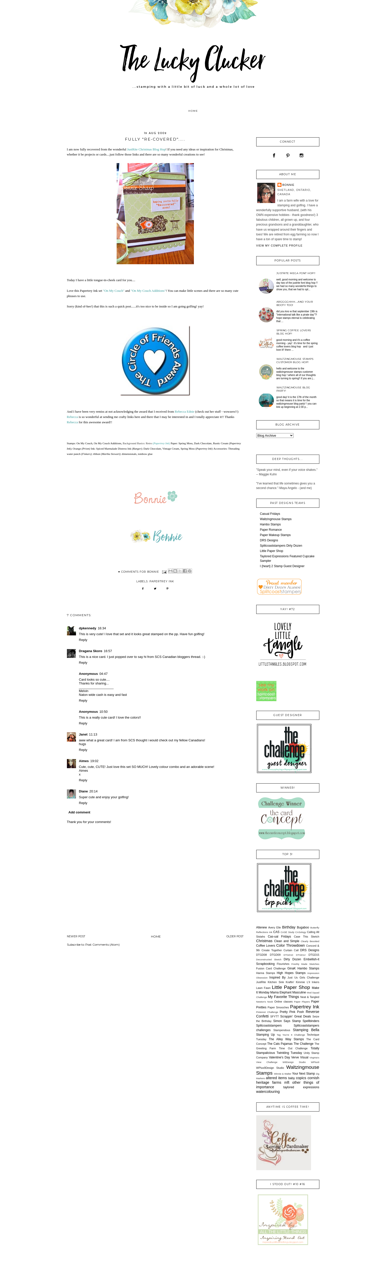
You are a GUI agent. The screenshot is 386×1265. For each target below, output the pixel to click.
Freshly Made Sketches (305, 964)
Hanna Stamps (265, 972)
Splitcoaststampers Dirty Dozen (281, 545)
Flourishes (283, 963)
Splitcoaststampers (269, 1025)
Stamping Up (265, 1034)
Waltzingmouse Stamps (276, 519)
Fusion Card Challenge (271, 968)
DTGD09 (275, 954)
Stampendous (281, 1030)
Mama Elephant (281, 992)
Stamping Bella (306, 1030)
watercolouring (268, 1092)
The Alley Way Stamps (286, 1039)
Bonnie (288, 184)
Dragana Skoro (90, 651)
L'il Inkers (313, 982)
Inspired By (277, 977)
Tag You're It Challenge (291, 1034)
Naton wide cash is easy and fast (103, 695)
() (161, 443)
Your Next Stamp (303, 1073)
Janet (83, 734)
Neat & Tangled (309, 996)
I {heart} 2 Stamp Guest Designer (282, 566)
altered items (276, 1078)
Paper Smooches (278, 1007)
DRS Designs (269, 540)
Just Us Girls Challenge (303, 977)
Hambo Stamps (270, 524)
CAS (276, 932)
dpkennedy (87, 628)
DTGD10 (288, 954)
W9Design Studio (294, 1062)
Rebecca (72, 417)
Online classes (283, 1001)
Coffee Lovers (265, 945)
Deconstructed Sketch (268, 959)
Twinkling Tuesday (289, 1053)
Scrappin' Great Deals (295, 1016)
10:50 (103, 712)
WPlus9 (315, 1062)
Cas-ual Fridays (279, 936)
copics (301, 1078)
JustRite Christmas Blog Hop (146, 149)
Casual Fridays (270, 514)
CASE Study (287, 932)
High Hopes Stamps (291, 973)
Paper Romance (271, 529)
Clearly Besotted (310, 941)
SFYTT (274, 1016)
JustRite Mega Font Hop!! (296, 273)
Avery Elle (274, 927)
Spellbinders (310, 1021)
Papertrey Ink (161, 581)
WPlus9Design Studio (270, 1067)
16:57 (108, 651)
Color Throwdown (290, 945)
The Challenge (304, 1044)
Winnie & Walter (282, 1073)
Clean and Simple (286, 941)
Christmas (264, 941)
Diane (83, 791)
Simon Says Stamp (287, 1021)
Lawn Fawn (263, 987)
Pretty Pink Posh (292, 1012)
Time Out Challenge (293, 1048)
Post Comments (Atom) (102, 944)
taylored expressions (301, 1087)
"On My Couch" (113, 291)
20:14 (93, 791)
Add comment (79, 812)
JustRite (261, 982)
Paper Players (302, 1001)
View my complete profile (279, 245)
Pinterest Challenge (267, 1012)
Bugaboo (303, 927)
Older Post (235, 936)
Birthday (288, 927)
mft (286, 1082)
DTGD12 (301, 954)
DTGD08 (261, 954)
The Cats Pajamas (280, 1044)
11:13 (93, 734)
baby (291, 1078)
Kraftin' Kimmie (295, 982)
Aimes (84, 761)
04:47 (103, 674)
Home (193, 110)
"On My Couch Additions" (148, 291)
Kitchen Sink (276, 982)
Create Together (272, 950)
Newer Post (76, 936)
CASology (300, 932)
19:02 (94, 761)
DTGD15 (313, 954)
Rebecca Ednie (185, 411)
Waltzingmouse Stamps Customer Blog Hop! (295, 360)
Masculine (299, 992)
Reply (83, 640)
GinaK (291, 968)
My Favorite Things (283, 997)
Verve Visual (299, 1057)
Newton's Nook (264, 1001)
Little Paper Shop (271, 551)
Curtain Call (291, 950)
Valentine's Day (279, 1057)
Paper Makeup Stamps (275, 535)
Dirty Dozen (292, 959)
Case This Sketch (306, 936)
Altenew (261, 927)
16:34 (102, 628)
